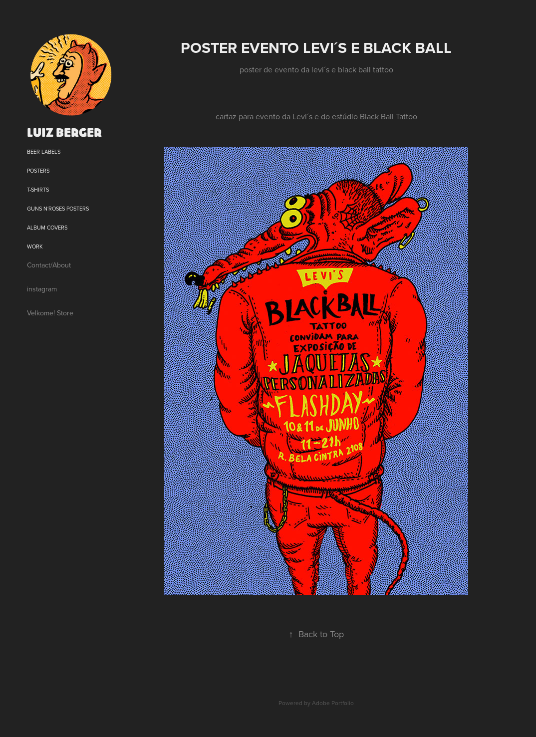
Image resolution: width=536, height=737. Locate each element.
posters (38, 171)
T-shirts (38, 190)
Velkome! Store (50, 313)
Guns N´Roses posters (58, 209)
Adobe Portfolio (333, 703)
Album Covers (47, 228)
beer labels (43, 152)
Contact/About (49, 265)
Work (35, 246)
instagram (42, 289)
